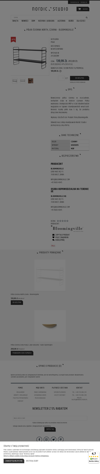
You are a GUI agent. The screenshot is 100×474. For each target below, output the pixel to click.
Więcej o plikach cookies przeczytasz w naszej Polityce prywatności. (26, 455)
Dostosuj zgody (32, 461)
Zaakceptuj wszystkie (13, 461)
